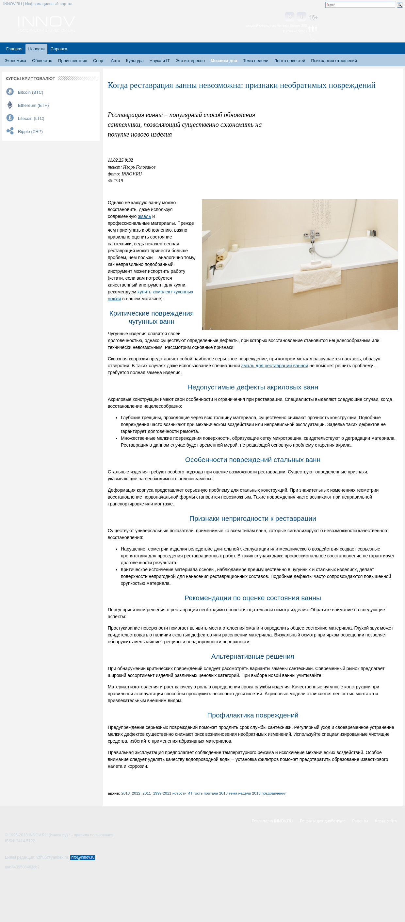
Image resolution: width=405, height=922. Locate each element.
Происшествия (72, 60)
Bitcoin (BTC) (30, 92)
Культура (135, 60)
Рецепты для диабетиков (322, 821)
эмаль (144, 216)
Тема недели (255, 60)
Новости (36, 48)
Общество (42, 60)
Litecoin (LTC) (31, 118)
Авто (115, 60)
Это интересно (190, 60)
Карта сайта (386, 821)
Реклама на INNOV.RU (272, 821)
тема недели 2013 (244, 793)
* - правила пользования (91, 835)
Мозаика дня (224, 60)
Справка (59, 48)
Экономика (15, 60)
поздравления (274, 793)
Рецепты (360, 821)
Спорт (99, 60)
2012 (136, 793)
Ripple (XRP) (30, 131)
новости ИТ (182, 793)
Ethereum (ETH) (33, 105)
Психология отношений (334, 60)
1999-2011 (162, 793)
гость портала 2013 (211, 793)
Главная (14, 48)
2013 (125, 793)
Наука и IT (160, 60)
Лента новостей (289, 60)
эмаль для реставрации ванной (274, 365)
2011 (146, 793)
